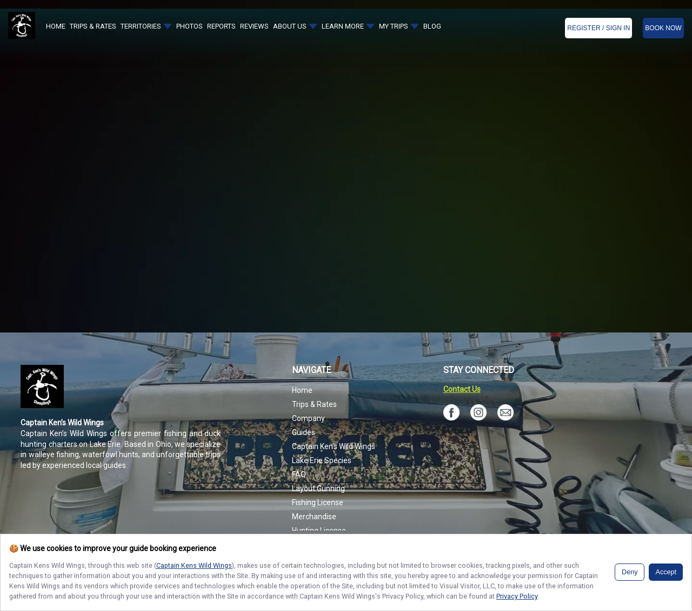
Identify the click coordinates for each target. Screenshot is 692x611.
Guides (303, 432)
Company (308, 418)
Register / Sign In (598, 28)
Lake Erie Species (321, 460)
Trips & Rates (314, 404)
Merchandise (314, 516)
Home (302, 390)
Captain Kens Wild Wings (194, 565)
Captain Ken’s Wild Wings (333, 446)
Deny (629, 572)
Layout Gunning (318, 488)
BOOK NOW (663, 28)
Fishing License (317, 502)
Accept (665, 572)
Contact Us (462, 389)
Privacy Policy (516, 596)
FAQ (299, 474)
